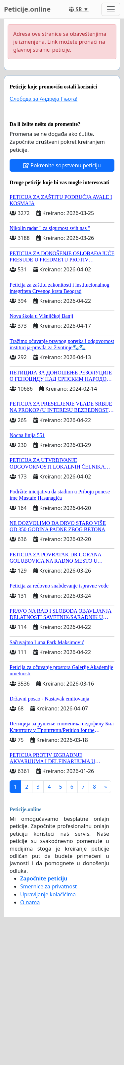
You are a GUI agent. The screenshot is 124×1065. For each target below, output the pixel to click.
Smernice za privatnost (48, 886)
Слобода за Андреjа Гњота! (43, 99)
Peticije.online (27, 9)
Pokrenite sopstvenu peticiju (62, 165)
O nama (30, 902)
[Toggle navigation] (111, 9)
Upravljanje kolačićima (48, 894)
